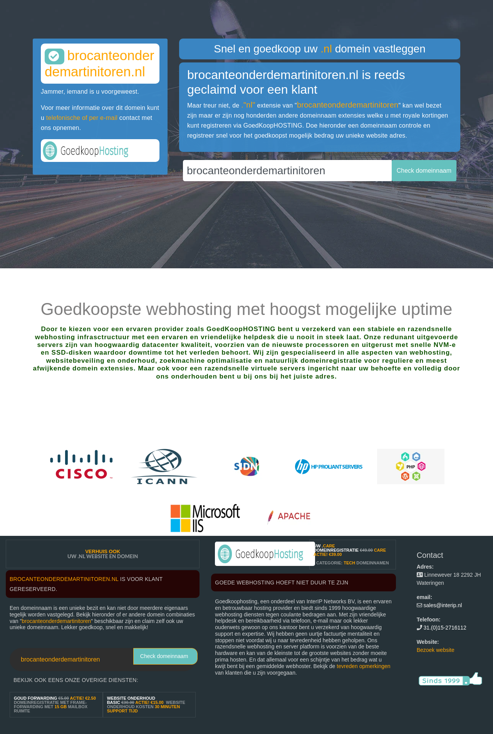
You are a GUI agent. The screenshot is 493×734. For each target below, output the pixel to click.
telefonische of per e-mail (81, 117)
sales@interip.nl (443, 605)
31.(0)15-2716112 (445, 628)
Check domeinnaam (164, 656)
